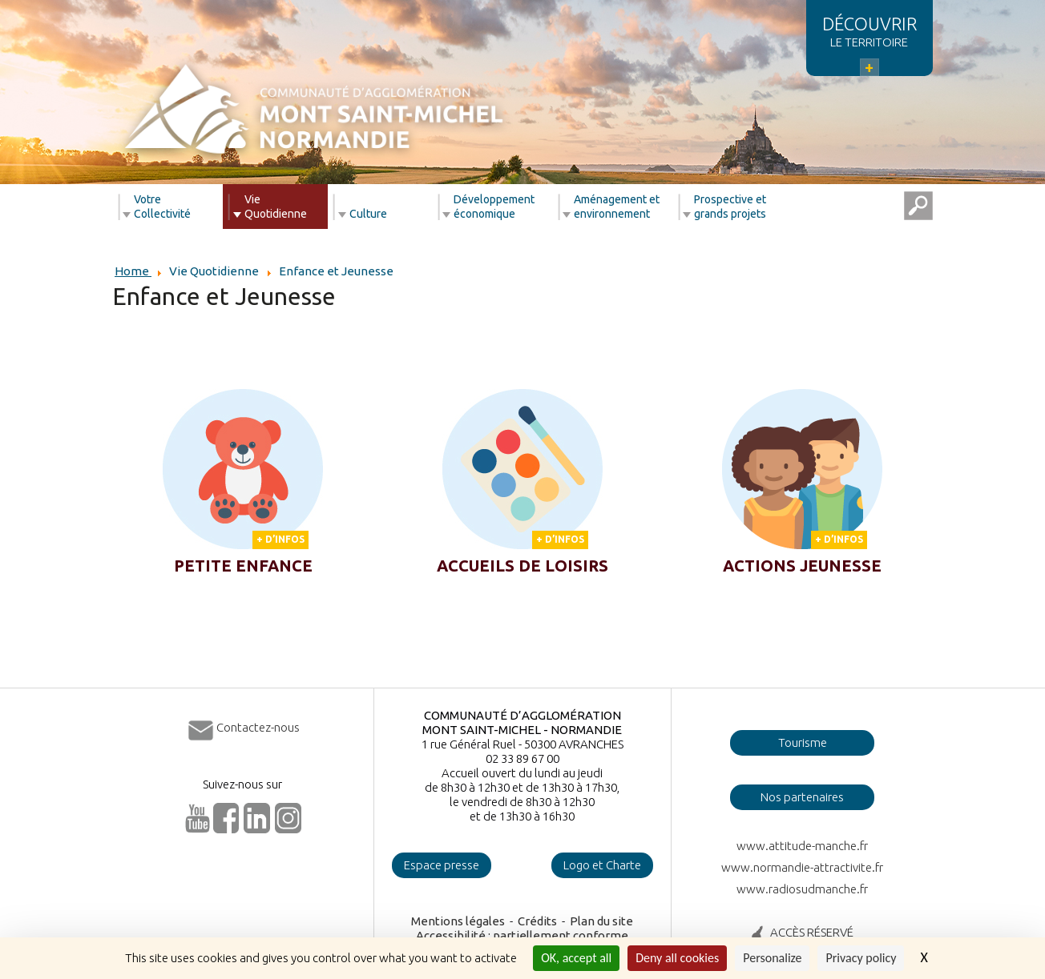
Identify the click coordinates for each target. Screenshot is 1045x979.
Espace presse (441, 865)
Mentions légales (458, 921)
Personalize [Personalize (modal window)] (772, 957)
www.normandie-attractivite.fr (802, 867)
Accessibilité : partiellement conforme (522, 935)
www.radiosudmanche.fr (802, 889)
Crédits (537, 921)
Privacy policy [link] (860, 957)
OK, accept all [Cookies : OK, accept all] (576, 957)
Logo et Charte (602, 865)
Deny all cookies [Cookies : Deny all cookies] (677, 957)
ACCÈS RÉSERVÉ (811, 932)
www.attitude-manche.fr (802, 846)
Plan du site (601, 921)
